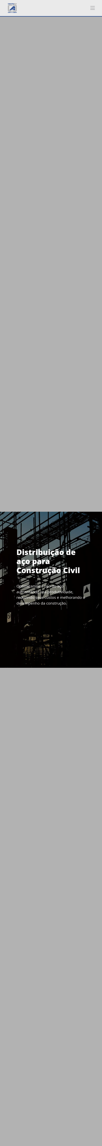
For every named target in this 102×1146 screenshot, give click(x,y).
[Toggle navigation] (92, 8)
